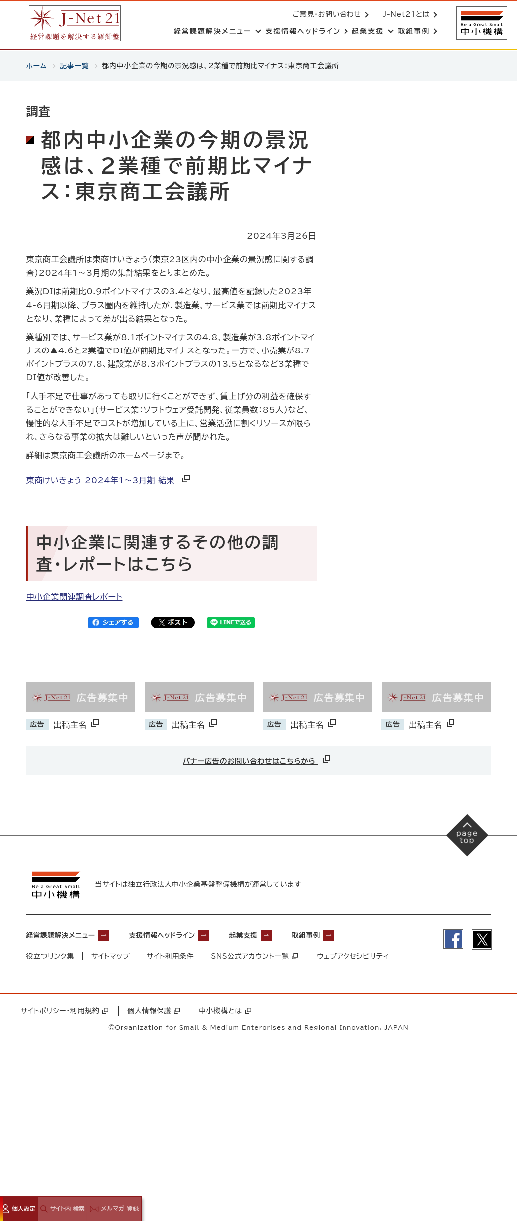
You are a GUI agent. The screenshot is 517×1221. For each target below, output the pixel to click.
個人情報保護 (153, 1012)
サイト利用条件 (171, 957)
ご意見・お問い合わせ (326, 14)
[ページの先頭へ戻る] (467, 835)
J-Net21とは (405, 14)
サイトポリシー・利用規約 (64, 1012)
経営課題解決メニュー (66, 936)
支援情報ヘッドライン (181, 936)
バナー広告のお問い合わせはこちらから (257, 759)
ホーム (36, 65)
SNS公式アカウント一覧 (255, 957)
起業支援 (272, 936)
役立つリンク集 (50, 957)
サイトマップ (110, 957)
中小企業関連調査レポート (74, 597)
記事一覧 (74, 65)
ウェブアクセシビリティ (354, 957)
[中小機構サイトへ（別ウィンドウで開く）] (481, 23)
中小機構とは (225, 1012)
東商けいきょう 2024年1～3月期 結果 (109, 480)
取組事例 (341, 936)
